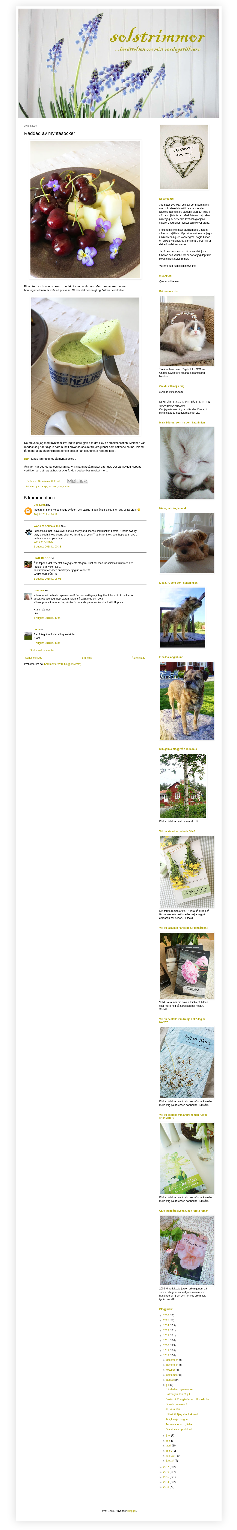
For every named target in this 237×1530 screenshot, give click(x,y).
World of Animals (43, 541)
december (172, 1359)
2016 (166, 1471)
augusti (170, 1379)
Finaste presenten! (176, 1404)
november (172, 1364)
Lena (37, 629)
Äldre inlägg (138, 657)
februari (171, 1455)
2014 (166, 1482)
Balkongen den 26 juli (178, 1394)
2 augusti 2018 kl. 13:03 (47, 643)
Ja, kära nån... (174, 1409)
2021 (166, 1340)
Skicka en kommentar (42, 650)
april (169, 1445)
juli (168, 1384)
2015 (166, 1477)
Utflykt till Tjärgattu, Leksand (182, 1414)
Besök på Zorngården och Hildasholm (187, 1399)
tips (60, 486)
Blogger (131, 1510)
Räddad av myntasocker (179, 1389)
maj (168, 1440)
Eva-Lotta (40, 504)
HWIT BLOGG (42, 558)
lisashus (39, 590)
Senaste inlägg (33, 657)
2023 (166, 1330)
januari (170, 1460)
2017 (166, 1467)
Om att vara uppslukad (179, 1429)
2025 (166, 1320)
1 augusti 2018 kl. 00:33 (47, 546)
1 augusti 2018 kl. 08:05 (47, 578)
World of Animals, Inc (47, 526)
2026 (166, 1315)
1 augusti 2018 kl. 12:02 (47, 617)
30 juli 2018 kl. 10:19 (45, 514)
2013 (166, 1486)
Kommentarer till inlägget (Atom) (62, 664)
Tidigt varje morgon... (178, 1419)
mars (169, 1450)
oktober (170, 1369)
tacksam (52, 486)
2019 (166, 1350)
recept (44, 486)
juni (168, 1435)
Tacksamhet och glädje (179, 1424)
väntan (66, 486)
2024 (166, 1325)
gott (37, 486)
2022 (166, 1335)
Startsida (87, 657)
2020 (166, 1345)
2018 (166, 1355)
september (172, 1374)
